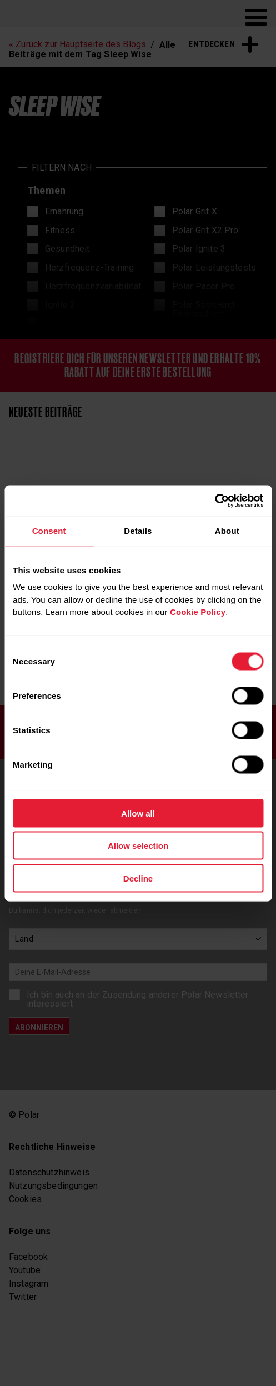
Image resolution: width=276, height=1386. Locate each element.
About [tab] (227, 531)
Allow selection (138, 845)
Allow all (138, 813)
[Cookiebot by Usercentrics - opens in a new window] (214, 500)
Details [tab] (138, 531)
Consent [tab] (49, 531)
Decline (138, 878)
